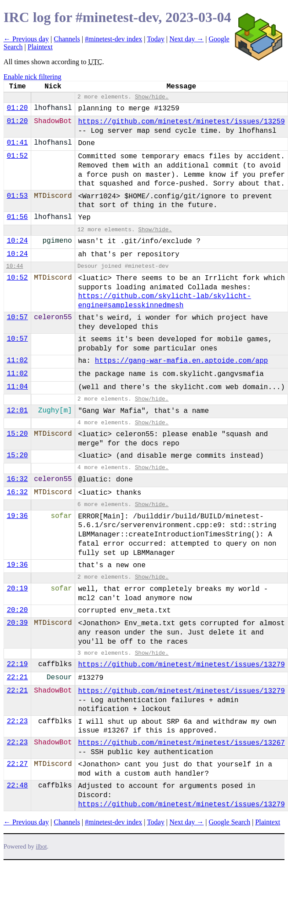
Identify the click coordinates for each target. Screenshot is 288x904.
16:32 (17, 479)
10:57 (17, 317)
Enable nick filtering (33, 76)
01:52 (17, 156)
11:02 (17, 361)
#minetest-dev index (113, 39)
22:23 (17, 721)
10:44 (14, 266)
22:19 (17, 664)
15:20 (17, 434)
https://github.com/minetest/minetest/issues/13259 (181, 122)
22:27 (17, 764)
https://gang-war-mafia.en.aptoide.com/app (181, 361)
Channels (67, 39)
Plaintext (40, 47)
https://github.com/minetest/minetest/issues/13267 (181, 743)
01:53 (17, 196)
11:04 (17, 387)
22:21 (17, 678)
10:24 (17, 241)
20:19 (17, 589)
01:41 (17, 143)
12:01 (17, 411)
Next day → (186, 39)
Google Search (230, 822)
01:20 (17, 108)
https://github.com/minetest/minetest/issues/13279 (181, 665)
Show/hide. (152, 97)
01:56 (17, 217)
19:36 (17, 516)
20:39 (17, 623)
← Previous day (26, 39)
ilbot (41, 846)
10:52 (17, 278)
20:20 (17, 610)
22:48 (17, 786)
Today (155, 39)
